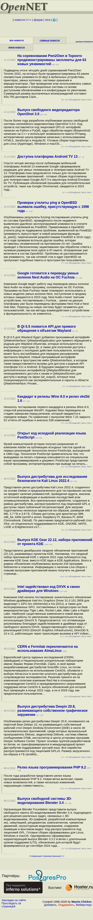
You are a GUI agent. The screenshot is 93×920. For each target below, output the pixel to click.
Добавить (50, 904)
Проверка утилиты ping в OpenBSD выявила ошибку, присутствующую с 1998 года (53, 207)
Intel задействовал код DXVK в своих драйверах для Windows (48, 589)
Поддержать (66, 904)
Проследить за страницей (11, 905)
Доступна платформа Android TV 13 (47, 156)
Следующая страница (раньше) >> (47, 856)
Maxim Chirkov (82, 901)
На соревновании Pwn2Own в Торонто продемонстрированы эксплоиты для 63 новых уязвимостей (51, 60)
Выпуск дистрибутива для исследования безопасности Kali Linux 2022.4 (52, 479)
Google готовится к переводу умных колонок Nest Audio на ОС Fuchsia (48, 275)
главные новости (50, 40)
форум (38, 19)
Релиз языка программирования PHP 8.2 (51, 767)
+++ (29, 19)
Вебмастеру (84, 904)
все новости (17, 40)
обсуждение (70, 99)
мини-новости (17, 47)
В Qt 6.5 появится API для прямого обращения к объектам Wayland (46, 329)
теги (47, 19)
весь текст (87, 99)
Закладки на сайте (14, 900)
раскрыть (80, 42)
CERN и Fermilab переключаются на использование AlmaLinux (47, 649)
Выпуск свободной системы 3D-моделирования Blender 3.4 (44, 801)
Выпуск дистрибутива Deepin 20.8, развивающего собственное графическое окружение (52, 711)
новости (20, 19)
